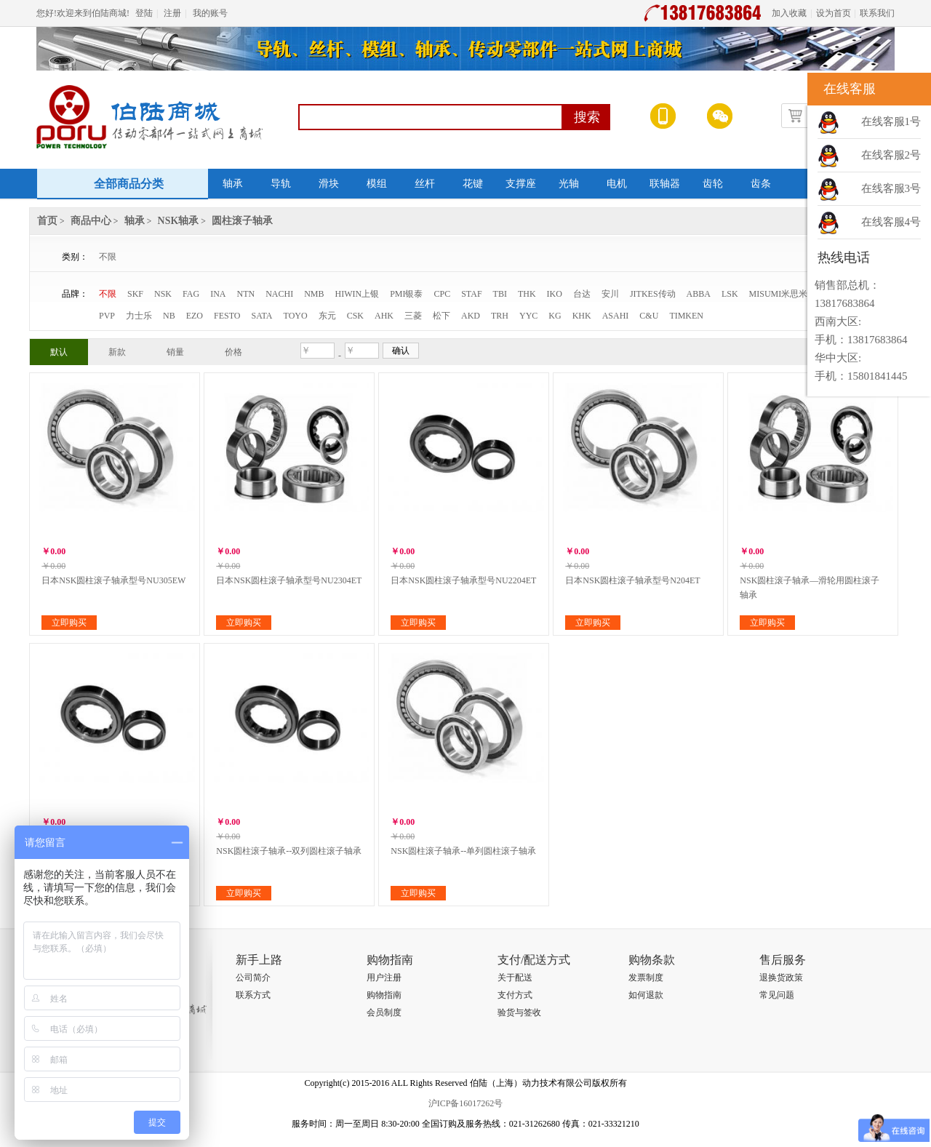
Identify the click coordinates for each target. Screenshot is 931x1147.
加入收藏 (789, 13)
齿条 (761, 183)
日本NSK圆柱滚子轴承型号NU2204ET (463, 580)
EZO (194, 316)
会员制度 (384, 1012)
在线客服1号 (891, 121)
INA (217, 294)
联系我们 (877, 13)
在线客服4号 (891, 222)
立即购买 (69, 623)
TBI (500, 294)
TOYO (296, 316)
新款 (117, 352)
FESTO (227, 316)
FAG (191, 294)
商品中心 (91, 220)
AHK (384, 316)
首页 (47, 220)
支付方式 (515, 995)
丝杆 (425, 183)
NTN (245, 294)
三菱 (413, 316)
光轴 (569, 183)
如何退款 (645, 995)
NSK (163, 294)
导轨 (281, 183)
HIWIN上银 (357, 294)
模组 (377, 183)
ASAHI (615, 316)
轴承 (233, 183)
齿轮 (713, 183)
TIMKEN (686, 316)
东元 (327, 316)
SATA (261, 316)
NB (169, 316)
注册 (172, 13)
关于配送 (515, 977)
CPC (442, 294)
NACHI (279, 294)
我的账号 (210, 13)
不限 (107, 257)
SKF (135, 294)
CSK (355, 316)
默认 (59, 352)
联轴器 (665, 183)
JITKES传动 (653, 294)
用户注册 (384, 977)
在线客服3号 (891, 188)
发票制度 (645, 977)
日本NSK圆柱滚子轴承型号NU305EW (113, 580)
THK (527, 294)
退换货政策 (781, 977)
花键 (473, 183)
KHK (581, 316)
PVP (107, 316)
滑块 (329, 183)
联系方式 (253, 995)
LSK (730, 294)
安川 (610, 294)
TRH (499, 316)
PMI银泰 (406, 294)
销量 (175, 352)
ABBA (699, 294)
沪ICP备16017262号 (465, 1103)
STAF (471, 294)
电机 (617, 183)
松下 (441, 316)
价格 (233, 352)
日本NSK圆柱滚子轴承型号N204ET (632, 580)
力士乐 (139, 316)
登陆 (144, 13)
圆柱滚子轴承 (242, 220)
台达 (582, 294)
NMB (314, 294)
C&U (648, 316)
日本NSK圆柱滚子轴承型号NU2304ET (288, 580)
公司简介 (253, 977)
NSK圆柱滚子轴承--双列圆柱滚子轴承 (288, 851)
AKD (470, 316)
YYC (528, 316)
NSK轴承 (178, 220)
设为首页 (833, 13)
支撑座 (521, 183)
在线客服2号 (891, 155)
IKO (554, 294)
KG (554, 316)
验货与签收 (519, 1012)
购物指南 (384, 995)
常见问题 (776, 995)
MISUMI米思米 (778, 294)
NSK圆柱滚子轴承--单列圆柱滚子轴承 (463, 851)
